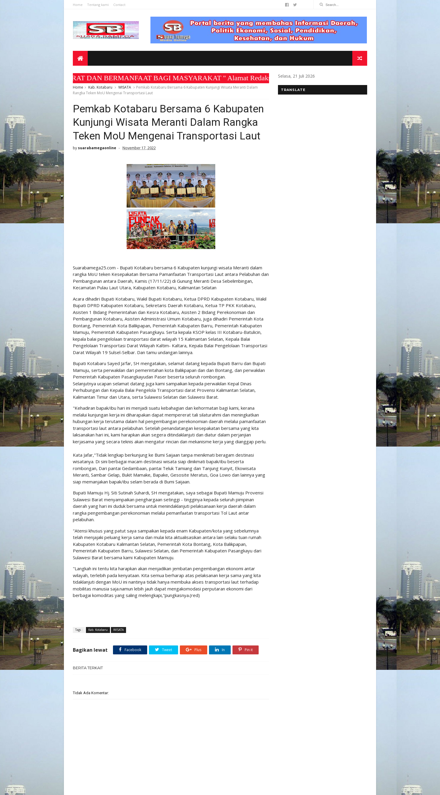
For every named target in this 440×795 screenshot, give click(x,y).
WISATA (124, 87)
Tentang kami (98, 4)
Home (78, 4)
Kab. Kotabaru (100, 87)
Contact (119, 4)
